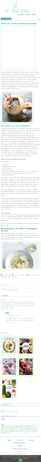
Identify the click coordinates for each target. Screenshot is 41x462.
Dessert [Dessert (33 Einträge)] (17, 426)
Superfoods (4, 277)
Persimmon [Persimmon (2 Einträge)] (22, 429)
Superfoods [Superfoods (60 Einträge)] (18, 431)
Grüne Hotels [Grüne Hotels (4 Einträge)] (9, 428)
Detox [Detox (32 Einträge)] (21, 426)
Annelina (3, 299)
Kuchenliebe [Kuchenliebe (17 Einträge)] (21, 428)
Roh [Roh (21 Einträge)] (16, 430)
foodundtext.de (20, 451)
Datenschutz (20, 440)
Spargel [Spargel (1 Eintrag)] (7, 431)
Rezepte (24, 275)
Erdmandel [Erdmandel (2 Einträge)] (3, 427)
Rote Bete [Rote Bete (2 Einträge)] (25, 430)
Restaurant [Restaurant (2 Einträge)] (35, 429)
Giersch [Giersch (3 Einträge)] (37, 427)
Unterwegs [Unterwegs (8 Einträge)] (26, 431)
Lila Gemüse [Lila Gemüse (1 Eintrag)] (26, 428)
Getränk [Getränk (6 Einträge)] (33, 427)
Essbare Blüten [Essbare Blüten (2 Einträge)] (9, 427)
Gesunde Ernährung (34, 275)
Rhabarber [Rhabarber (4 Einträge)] (7, 430)
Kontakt (9, 440)
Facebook (3, 418)
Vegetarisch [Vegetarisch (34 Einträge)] (34, 431)
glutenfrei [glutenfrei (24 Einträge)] (3, 428)
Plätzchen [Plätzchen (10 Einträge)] (27, 429)
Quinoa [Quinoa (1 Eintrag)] (30, 429)
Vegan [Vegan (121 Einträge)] (30, 431)
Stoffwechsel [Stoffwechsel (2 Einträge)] (13, 431)
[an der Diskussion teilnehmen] (18, 290)
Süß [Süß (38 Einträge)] (22, 431)
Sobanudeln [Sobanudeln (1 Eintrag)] (3, 431)
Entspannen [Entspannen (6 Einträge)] (32, 426)
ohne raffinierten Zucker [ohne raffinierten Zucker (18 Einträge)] (13, 429)
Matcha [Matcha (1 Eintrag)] (31, 428)
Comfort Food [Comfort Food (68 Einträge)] (12, 426)
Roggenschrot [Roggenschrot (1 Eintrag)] (12, 430)
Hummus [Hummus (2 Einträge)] (13, 428)
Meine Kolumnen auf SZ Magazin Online (7, 404)
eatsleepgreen (9, 315)
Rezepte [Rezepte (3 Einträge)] (2, 430)
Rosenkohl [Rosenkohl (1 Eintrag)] (20, 430)
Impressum (31, 440)
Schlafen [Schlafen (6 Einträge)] (29, 430)
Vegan (9, 277)
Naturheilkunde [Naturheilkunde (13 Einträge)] (4, 429)
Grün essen (17, 275)
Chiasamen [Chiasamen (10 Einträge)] (3, 426)
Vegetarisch (15, 277)
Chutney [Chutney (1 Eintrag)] (7, 426)
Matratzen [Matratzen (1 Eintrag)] (36, 428)
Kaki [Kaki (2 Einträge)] (17, 428)
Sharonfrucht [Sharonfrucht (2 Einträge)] (35, 430)
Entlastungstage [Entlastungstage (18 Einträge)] (26, 426)
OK (20, 460)
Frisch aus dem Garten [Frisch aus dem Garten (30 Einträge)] (17, 427)
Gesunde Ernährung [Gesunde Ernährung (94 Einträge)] (27, 427)
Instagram (3, 419)
